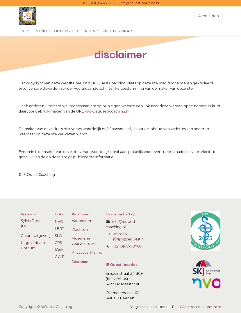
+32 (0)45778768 (127, 246)
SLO (58, 236)
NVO (59, 222)
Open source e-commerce (202, 307)
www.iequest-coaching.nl (107, 111)
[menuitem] (26, 31)
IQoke (60, 250)
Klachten (80, 229)
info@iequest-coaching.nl (139, 3)
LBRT (59, 229)
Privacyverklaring (87, 252)
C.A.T (59, 257)
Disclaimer (80, 261)
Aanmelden (208, 16)
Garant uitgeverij (35, 236)
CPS (58, 243)
